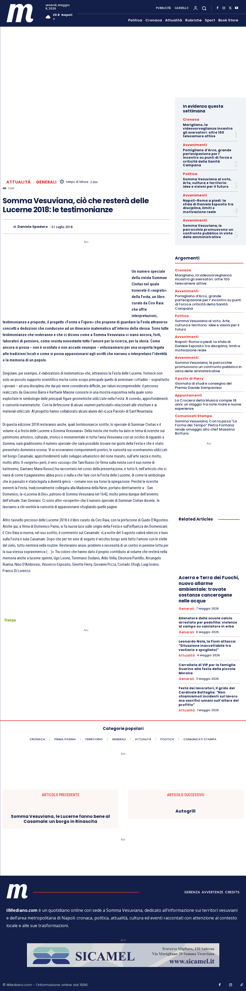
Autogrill (185, 803)
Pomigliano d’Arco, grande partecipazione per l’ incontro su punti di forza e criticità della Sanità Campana (207, 157)
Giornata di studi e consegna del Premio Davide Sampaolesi (203, 381)
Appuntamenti (187, 390)
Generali (46, 182)
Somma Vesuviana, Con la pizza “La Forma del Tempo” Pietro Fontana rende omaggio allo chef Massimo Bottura (206, 422)
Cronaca (189, 119)
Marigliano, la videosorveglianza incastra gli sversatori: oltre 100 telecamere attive (208, 130)
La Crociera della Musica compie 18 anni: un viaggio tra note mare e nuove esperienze (208, 399)
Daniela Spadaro (32, 227)
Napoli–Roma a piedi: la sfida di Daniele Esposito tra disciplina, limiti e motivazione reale (208, 204)
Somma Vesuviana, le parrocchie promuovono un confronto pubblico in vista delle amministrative (208, 229)
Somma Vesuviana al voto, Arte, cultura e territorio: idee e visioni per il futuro (207, 181)
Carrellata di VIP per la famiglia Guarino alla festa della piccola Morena (207, 662)
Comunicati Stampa (191, 411)
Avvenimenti (192, 144)
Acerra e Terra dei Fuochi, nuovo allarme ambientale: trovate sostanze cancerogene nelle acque (209, 584)
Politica (188, 172)
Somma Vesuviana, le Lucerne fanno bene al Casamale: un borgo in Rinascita (60, 812)
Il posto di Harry (188, 374)
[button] (204, 8)
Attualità (18, 182)
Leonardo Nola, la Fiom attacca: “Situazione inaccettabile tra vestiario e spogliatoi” (207, 639)
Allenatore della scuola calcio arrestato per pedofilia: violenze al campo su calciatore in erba (208, 616)
